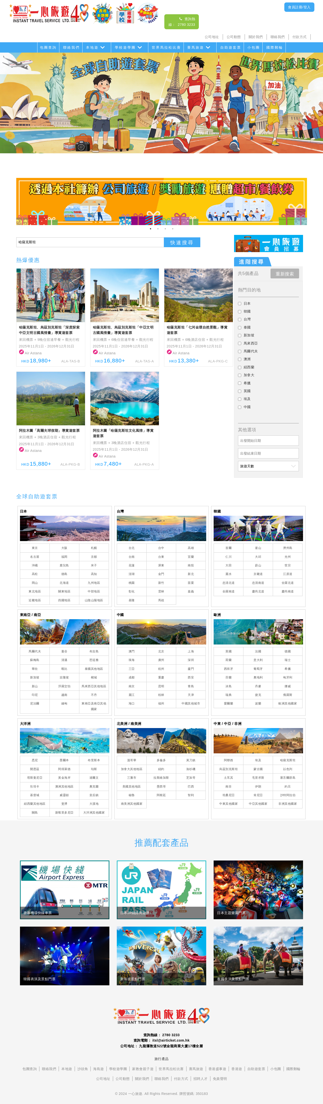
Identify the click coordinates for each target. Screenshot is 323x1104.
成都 (132, 677)
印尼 (35, 695)
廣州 (161, 660)
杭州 (161, 669)
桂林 (161, 695)
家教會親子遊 (142, 1069)
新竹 (161, 583)
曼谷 (64, 651)
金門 (161, 574)
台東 (161, 557)
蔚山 (258, 565)
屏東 (161, 565)
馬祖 (161, 600)
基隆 (132, 600)
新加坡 (34, 677)
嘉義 (191, 591)
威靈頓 (64, 795)
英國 (228, 651)
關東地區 (64, 591)
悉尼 (35, 760)
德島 (64, 574)
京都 (94, 557)
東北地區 (35, 591)
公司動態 (234, 37)
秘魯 (132, 795)
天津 (191, 695)
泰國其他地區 (94, 669)
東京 (35, 548)
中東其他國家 (228, 803)
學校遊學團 (125, 47)
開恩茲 (34, 769)
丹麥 (258, 686)
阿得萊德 (64, 769)
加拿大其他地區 (132, 769)
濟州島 (287, 548)
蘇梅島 (34, 660)
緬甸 (64, 703)
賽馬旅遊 (195, 47)
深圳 (191, 660)
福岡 (64, 557)
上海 (191, 651)
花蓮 (132, 565)
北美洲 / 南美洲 (129, 724)
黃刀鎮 (191, 760)
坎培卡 (34, 786)
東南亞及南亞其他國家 (94, 706)
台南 (132, 557)
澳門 (132, 651)
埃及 (258, 760)
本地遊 (92, 47)
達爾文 (94, 777)
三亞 (132, 669)
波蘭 (258, 703)
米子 (94, 565)
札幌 (94, 548)
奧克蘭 (94, 786)
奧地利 (258, 677)
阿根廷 (161, 795)
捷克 (258, 695)
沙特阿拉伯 (288, 795)
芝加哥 (191, 777)
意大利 (258, 660)
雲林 (161, 591)
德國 (288, 651)
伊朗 (258, 786)
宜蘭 (191, 557)
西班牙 (228, 669)
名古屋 (34, 557)
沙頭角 (82, 1069)
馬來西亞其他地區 (94, 686)
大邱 (258, 557)
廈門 (191, 669)
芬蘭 (228, 677)
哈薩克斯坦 (288, 760)
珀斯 (94, 769)
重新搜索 (285, 274)
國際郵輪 (274, 47)
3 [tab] (165, 228)
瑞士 (288, 660)
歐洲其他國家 (287, 703)
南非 (228, 786)
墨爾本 (64, 760)
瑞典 (228, 695)
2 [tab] (157, 228)
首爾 (228, 548)
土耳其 (228, 777)
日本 (23, 511)
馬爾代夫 (35, 651)
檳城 (94, 677)
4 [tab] (172, 228)
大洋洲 (25, 724)
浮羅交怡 (64, 686)
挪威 (288, 686)
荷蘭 (228, 660)
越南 (64, 695)
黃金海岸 (64, 777)
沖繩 (35, 565)
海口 (132, 703)
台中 (161, 548)
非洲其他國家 (287, 803)
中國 (120, 615)
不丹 (94, 695)
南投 (191, 565)
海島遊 (98, 1069)
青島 (191, 686)
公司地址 (212, 37)
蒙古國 (258, 769)
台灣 (120, 511)
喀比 (64, 669)
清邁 (64, 660)
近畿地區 (35, 600)
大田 (228, 565)
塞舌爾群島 (288, 777)
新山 (35, 686)
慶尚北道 (258, 591)
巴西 (191, 786)
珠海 (132, 660)
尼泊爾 (34, 703)
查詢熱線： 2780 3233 (161, 1035)
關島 (35, 812)
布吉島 (94, 651)
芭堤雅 (94, 660)
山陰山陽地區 (94, 600)
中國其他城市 (191, 703)
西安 (191, 677)
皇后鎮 (94, 795)
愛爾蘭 (228, 703)
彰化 (132, 591)
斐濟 (64, 803)
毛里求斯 (258, 777)
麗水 (228, 574)
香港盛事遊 (217, 1069)
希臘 (288, 669)
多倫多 (161, 760)
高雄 (191, 548)
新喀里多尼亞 (64, 812)
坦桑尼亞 (228, 795)
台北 (132, 548)
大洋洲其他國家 (94, 812)
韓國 (217, 511)
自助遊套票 (230, 47)
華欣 (35, 669)
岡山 (35, 583)
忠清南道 (258, 583)
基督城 (34, 795)
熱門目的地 (249, 289)
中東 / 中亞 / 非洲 (227, 724)
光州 (288, 557)
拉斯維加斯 (161, 777)
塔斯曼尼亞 (35, 777)
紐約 (161, 769)
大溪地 (94, 803)
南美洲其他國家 (132, 803)
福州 (161, 703)
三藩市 (131, 777)
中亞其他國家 (258, 803)
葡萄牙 (258, 669)
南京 (132, 686)
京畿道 (258, 574)
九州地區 (94, 583)
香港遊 (236, 1069)
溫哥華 (131, 760)
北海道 (64, 583)
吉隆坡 (64, 677)
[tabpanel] (161, 201)
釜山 (258, 548)
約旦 (288, 786)
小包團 (253, 47)
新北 (191, 574)
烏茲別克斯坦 (228, 769)
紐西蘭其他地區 (35, 803)
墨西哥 (161, 786)
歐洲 (217, 615)
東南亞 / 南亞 (30, 615)
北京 (161, 651)
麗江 (132, 695)
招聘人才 (200, 1079)
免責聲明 (220, 1079)
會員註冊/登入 (299, 7)
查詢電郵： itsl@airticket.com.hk (162, 1040)
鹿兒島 (64, 565)
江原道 (287, 574)
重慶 (161, 677)
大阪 (64, 548)
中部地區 (94, 591)
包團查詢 (48, 47)
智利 (191, 795)
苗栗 (191, 583)
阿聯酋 (228, 760)
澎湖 (132, 574)
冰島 (228, 686)
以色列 (287, 769)
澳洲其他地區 (64, 786)
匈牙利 (287, 677)
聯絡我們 (278, 37)
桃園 (132, 583)
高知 (94, 574)
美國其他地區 (131, 786)
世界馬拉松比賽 (166, 47)
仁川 (228, 557)
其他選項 (247, 429)
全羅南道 (228, 591)
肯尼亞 (258, 795)
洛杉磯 (191, 769)
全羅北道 (288, 583)
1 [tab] (150, 228)
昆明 (161, 686)
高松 (35, 574)
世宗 (288, 565)
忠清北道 (228, 583)
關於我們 (256, 37)
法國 (258, 651)
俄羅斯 (287, 695)
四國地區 (64, 600)
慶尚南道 (288, 591)
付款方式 (299, 37)
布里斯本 (94, 760)
